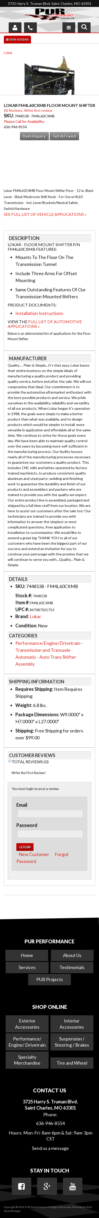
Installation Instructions (39, 313)
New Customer (34, 854)
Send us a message (50, 1148)
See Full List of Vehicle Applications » (45, 214)
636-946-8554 (50, 1123)
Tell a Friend (64, 136)
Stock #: (24, 595)
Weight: (23, 705)
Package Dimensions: (37, 714)
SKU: (9, 115)
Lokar (8, 52)
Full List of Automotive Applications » (45, 324)
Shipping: (24, 730)
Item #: (22, 602)
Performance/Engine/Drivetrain (47, 643)
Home (27, 955)
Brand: (22, 616)
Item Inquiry (34, 136)
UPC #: (22, 609)
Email (21, 805)
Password (26, 825)
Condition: (26, 625)
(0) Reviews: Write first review (28, 110)
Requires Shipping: (34, 689)
